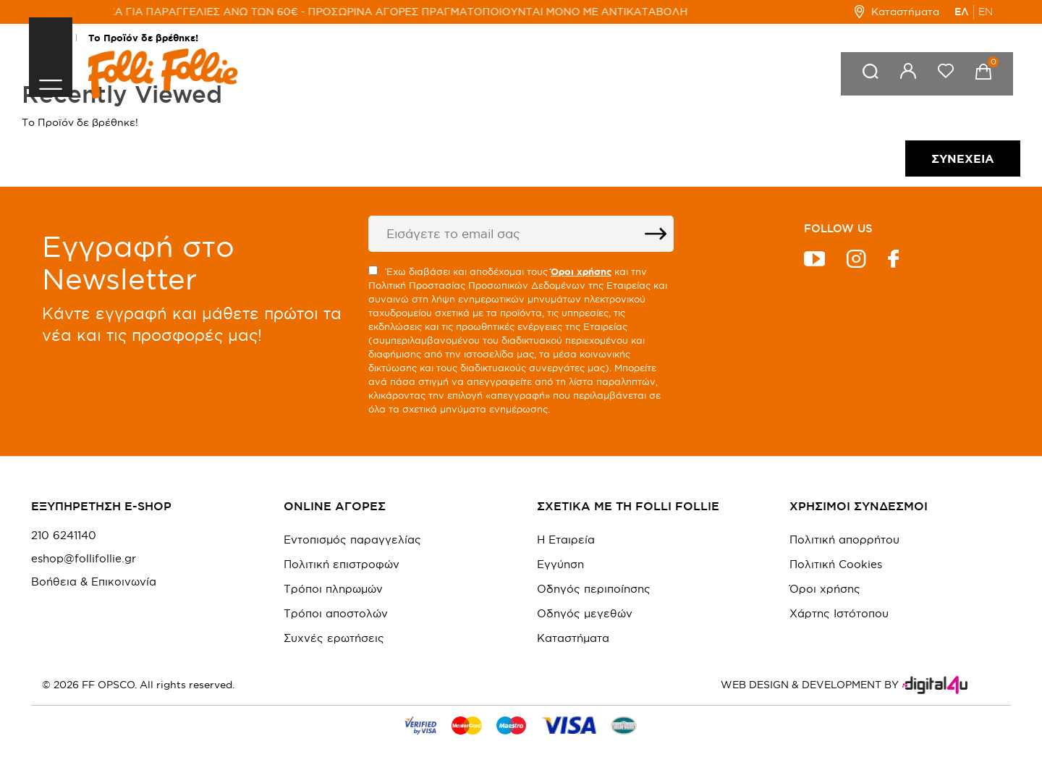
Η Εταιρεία (566, 539)
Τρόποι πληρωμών (333, 589)
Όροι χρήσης (824, 589)
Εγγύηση (560, 564)
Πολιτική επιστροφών (341, 564)
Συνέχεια (962, 158)
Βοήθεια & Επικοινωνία (93, 582)
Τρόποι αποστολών (336, 613)
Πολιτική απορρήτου (844, 539)
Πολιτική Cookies (835, 564)
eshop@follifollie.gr (83, 559)
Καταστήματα (897, 11)
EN (985, 11)
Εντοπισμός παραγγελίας (352, 539)
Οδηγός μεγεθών (584, 613)
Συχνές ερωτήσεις (334, 638)
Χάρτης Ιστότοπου (839, 613)
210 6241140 (63, 535)
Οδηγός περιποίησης (594, 589)
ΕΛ (961, 11)
